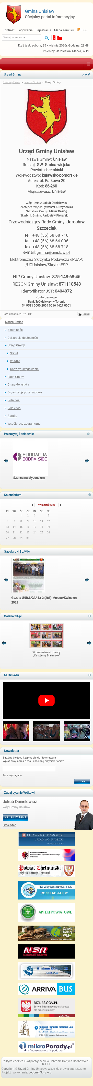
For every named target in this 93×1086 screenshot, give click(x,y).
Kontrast (8, 30)
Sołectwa (14, 400)
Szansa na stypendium (29, 478)
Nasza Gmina (14, 322)
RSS (84, 30)
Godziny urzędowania (24, 369)
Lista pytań (9, 825)
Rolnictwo (14, 408)
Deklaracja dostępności (23, 338)
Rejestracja (43, 30)
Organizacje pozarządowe (25, 392)
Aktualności (15, 330)
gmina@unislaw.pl (53, 252)
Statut (14, 353)
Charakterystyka (18, 384)
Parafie (12, 416)
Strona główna (11, 82)
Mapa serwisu (64, 30)
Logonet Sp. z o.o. (40, 1072)
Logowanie (25, 30)
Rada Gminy (16, 377)
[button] (16, 731)
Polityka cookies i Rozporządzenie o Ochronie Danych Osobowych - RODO (46, 1062)
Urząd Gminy (16, 345)
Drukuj (86, 314)
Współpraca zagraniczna (24, 423)
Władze (15, 361)
